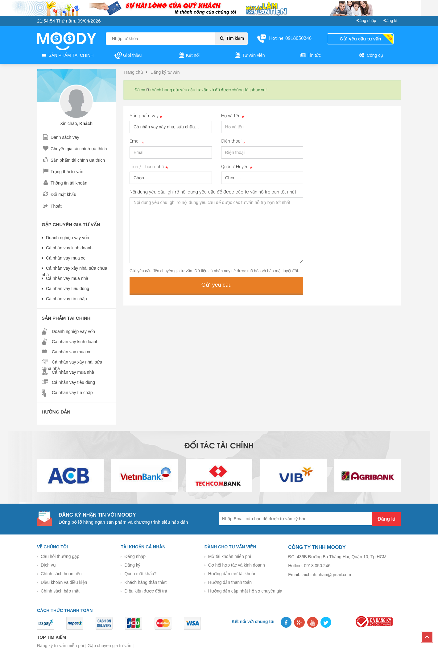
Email (137, 141)
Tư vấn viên (249, 55)
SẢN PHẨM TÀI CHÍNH (67, 55)
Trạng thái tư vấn (62, 171)
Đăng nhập (135, 556)
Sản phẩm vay (146, 116)
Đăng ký (132, 565)
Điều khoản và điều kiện (64, 582)
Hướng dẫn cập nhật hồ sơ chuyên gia (245, 590)
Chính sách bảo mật (60, 590)
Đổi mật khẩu (59, 194)
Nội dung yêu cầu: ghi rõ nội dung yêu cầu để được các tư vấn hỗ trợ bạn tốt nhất (213, 192)
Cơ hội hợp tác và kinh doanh (236, 565)
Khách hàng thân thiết (145, 582)
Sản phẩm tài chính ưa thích (73, 160)
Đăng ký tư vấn (165, 72)
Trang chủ (133, 72)
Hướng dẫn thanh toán (230, 582)
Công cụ (370, 55)
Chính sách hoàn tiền (61, 573)
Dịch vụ (48, 565)
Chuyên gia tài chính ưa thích (74, 148)
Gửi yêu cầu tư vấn (360, 38)
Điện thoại (233, 141)
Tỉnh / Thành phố (149, 167)
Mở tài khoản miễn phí (229, 556)
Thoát (52, 206)
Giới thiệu (128, 55)
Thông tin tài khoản (64, 183)
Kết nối (189, 55)
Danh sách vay (60, 137)
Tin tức (310, 55)
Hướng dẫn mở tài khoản (232, 573)
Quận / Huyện (237, 167)
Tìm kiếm (231, 38)
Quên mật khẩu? (140, 573)
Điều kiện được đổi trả (145, 590)
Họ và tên (233, 116)
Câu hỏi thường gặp (60, 556)
